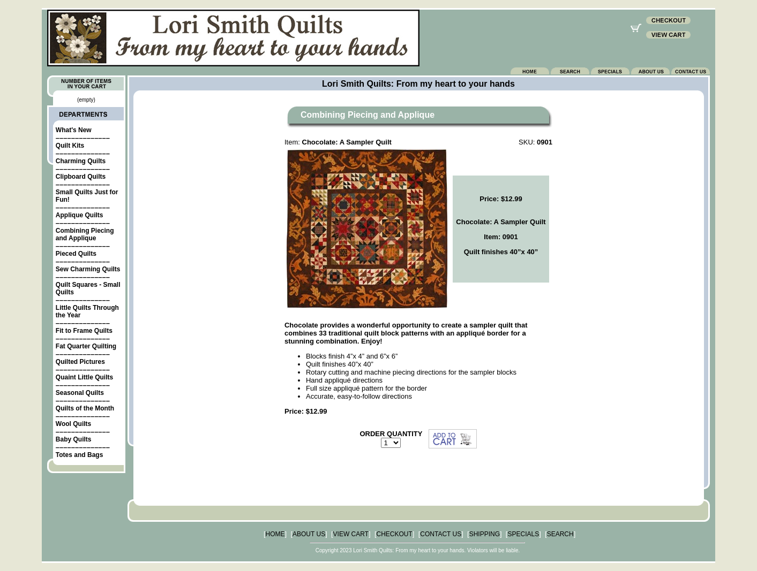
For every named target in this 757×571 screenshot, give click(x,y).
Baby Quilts (74, 439)
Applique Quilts (79, 215)
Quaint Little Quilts (84, 377)
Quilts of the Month (85, 408)
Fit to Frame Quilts (84, 330)
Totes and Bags (79, 455)
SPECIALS (523, 534)
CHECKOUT (395, 534)
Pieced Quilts (76, 253)
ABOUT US (309, 534)
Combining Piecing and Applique (85, 234)
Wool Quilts (73, 424)
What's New (74, 130)
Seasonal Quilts (80, 393)
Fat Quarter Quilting (86, 346)
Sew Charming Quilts (88, 269)
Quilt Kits (70, 145)
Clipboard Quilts (81, 176)
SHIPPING (484, 534)
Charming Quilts (81, 161)
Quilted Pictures (80, 362)
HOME (275, 534)
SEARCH (560, 534)
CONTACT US (440, 534)
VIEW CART (351, 534)
